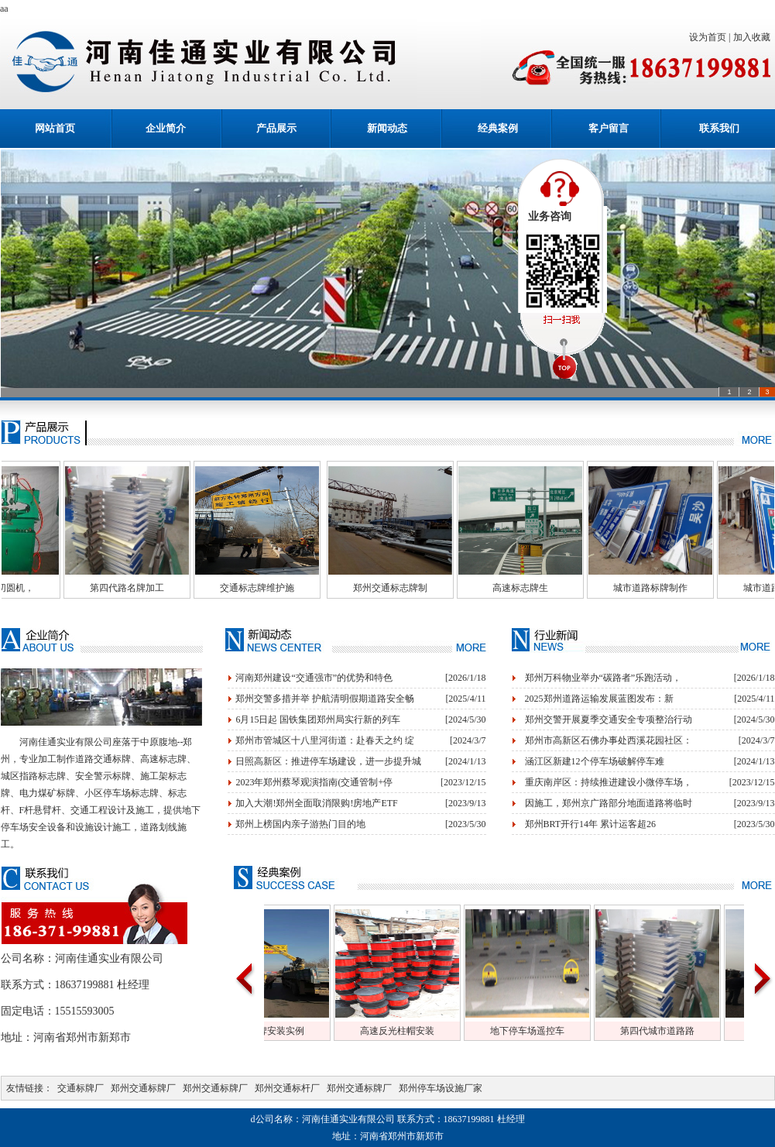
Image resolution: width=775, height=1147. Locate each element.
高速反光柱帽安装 (461, 1030)
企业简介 (166, 128)
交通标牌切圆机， (61, 587)
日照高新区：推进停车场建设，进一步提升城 (328, 761)
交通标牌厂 (80, 1088)
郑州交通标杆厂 (287, 1088)
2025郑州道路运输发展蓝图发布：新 (599, 698)
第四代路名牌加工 (191, 587)
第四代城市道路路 (721, 1030)
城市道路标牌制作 (714, 587)
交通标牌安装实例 (331, 1030)
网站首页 (55, 128)
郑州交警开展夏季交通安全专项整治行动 (608, 719)
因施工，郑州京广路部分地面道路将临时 (608, 803)
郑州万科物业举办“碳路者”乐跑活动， (603, 677)
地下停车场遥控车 (591, 1030)
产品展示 (276, 128)
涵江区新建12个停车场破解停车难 (594, 761)
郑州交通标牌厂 (143, 1088)
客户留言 (608, 128)
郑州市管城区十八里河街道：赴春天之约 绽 (324, 740)
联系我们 (719, 128)
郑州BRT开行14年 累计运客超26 (591, 824)
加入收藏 (754, 37)
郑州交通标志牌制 (454, 587)
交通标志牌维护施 (321, 587)
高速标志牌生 (584, 587)
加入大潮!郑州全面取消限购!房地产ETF (316, 803)
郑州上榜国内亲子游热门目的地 (300, 824)
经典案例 (498, 128)
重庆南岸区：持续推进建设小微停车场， (608, 782)
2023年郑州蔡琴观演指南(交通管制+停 (314, 782)
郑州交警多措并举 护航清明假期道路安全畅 (324, 698)
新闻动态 (387, 128)
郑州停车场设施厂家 (440, 1088)
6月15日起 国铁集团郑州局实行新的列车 (317, 719)
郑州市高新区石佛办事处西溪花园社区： (608, 740)
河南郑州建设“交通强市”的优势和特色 (314, 677)
